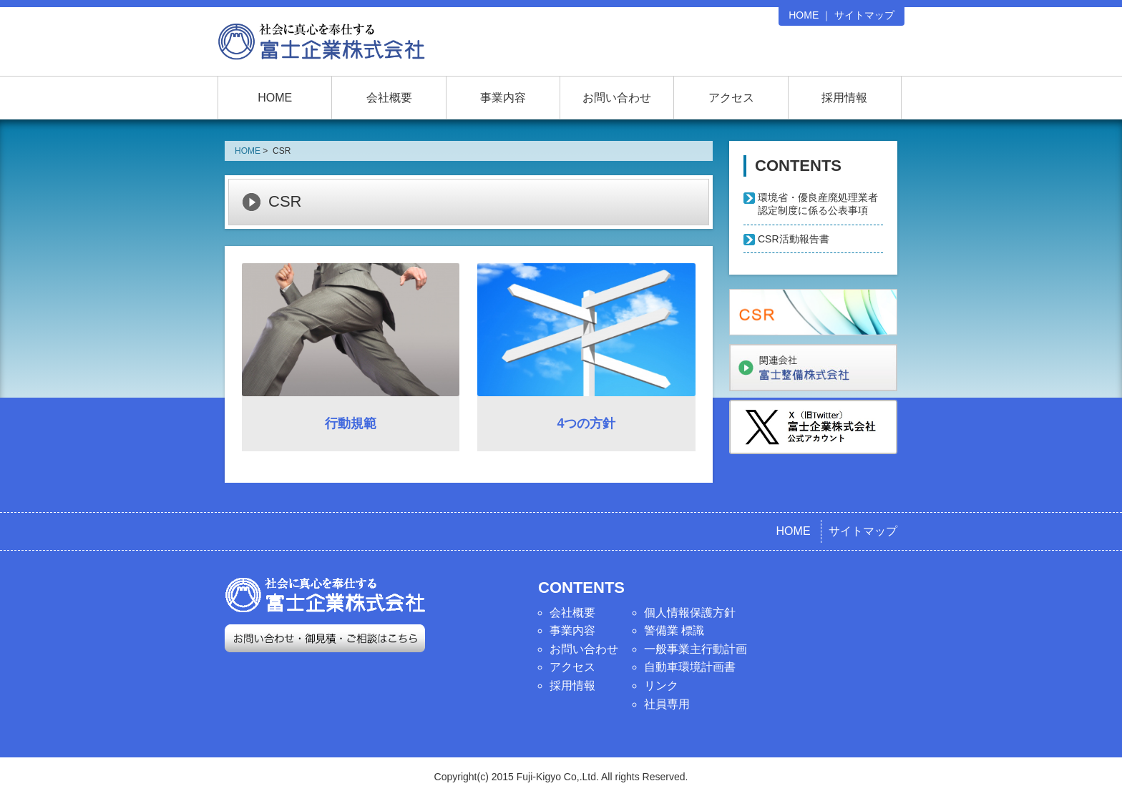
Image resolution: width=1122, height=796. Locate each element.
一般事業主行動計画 (695, 649)
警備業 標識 (674, 630)
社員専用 (667, 704)
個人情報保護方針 (690, 612)
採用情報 (844, 98)
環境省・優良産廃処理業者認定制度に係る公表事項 (818, 204)
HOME (804, 15)
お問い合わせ (616, 98)
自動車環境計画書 (690, 667)
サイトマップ (864, 15)
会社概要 (389, 98)
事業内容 (503, 98)
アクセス (731, 98)
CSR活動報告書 (793, 239)
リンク (661, 685)
